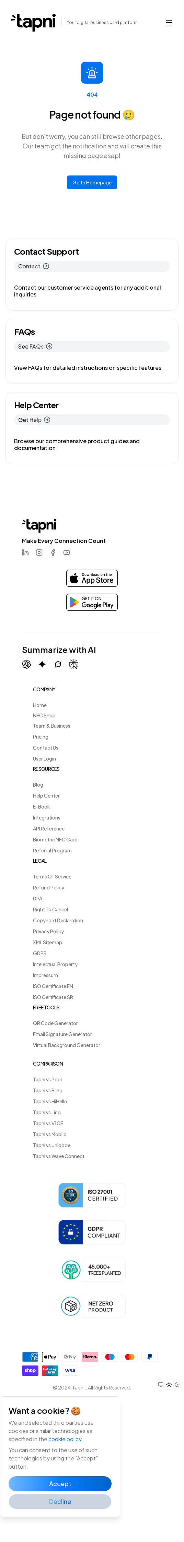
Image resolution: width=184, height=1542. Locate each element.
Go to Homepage (92, 182)
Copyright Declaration (58, 920)
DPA (37, 898)
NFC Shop (44, 715)
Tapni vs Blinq (47, 1090)
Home (40, 705)
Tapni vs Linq (47, 1112)
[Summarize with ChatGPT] (26, 664)
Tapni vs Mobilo (50, 1134)
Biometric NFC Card (55, 839)
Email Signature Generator (62, 1034)
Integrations (46, 817)
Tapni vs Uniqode (51, 1145)
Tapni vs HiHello (50, 1101)
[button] (169, 23)
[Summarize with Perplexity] (73, 664)
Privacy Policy (48, 931)
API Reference (49, 828)
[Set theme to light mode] (168, 1384)
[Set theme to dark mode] (177, 1385)
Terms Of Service (52, 876)
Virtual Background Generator (66, 1045)
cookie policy (64, 1439)
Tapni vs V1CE (48, 1123)
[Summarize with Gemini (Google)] (42, 664)
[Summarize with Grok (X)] (58, 664)
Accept (60, 1484)
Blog (38, 784)
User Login (44, 758)
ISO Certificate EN (53, 986)
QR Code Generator (55, 1023)
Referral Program (52, 850)
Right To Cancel (50, 909)
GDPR (40, 953)
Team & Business (51, 726)
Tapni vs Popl (47, 1079)
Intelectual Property (55, 964)
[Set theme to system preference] (161, 1385)
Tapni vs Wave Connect (58, 1156)
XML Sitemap (47, 942)
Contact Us (45, 747)
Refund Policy (48, 887)
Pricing (40, 736)
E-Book (41, 806)
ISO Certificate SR (53, 997)
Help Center (46, 795)
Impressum (45, 975)
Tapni (78, 1387)
